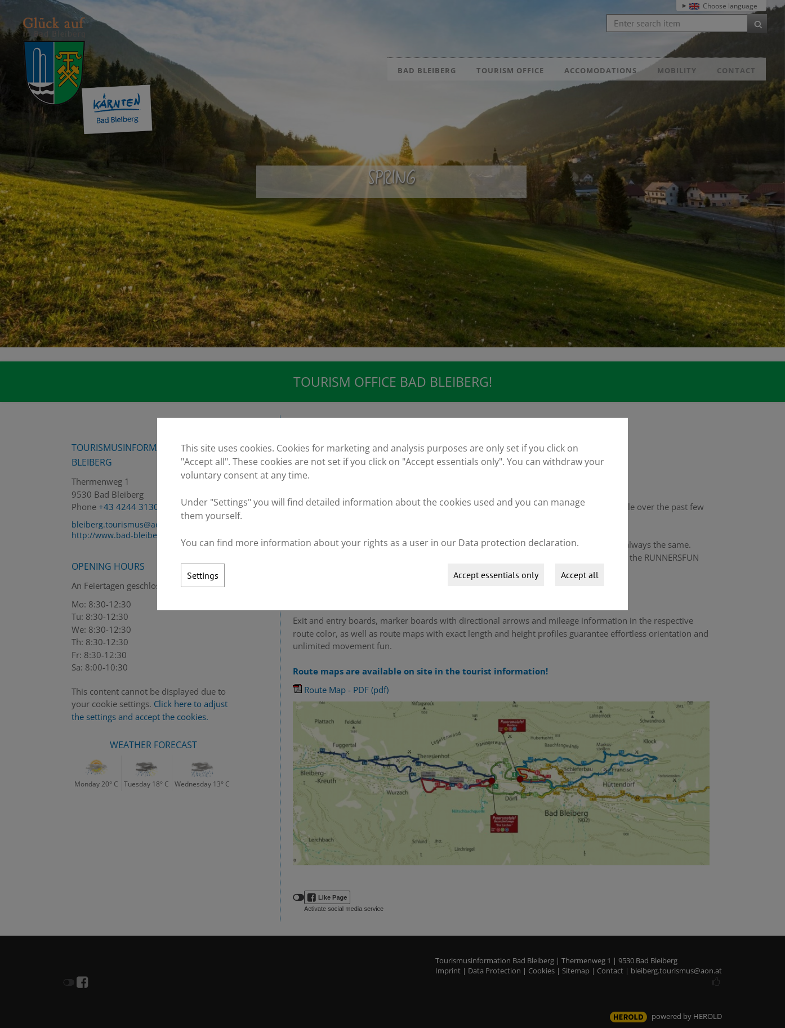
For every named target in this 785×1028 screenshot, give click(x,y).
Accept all (580, 574)
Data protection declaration (517, 543)
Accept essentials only (495, 574)
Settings (202, 575)
